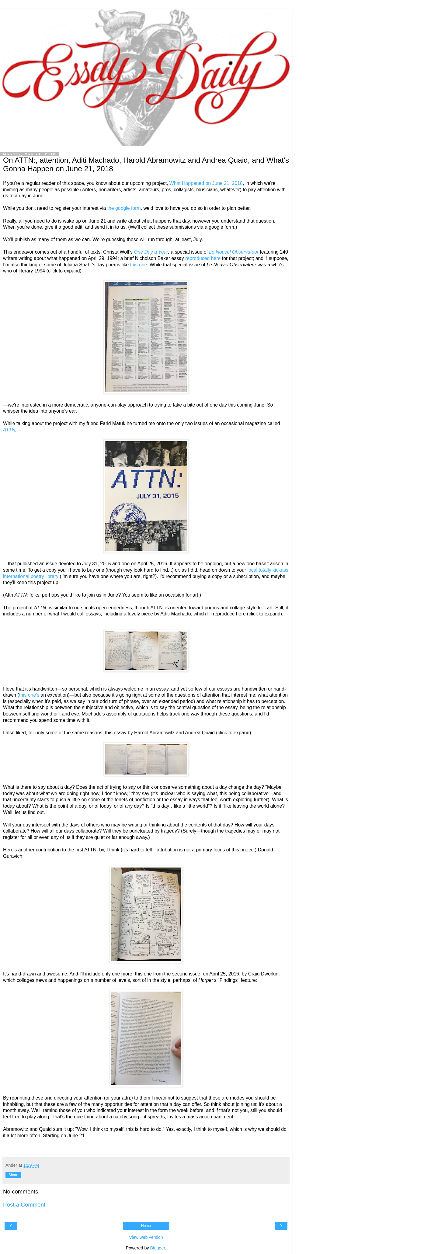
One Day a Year (151, 252)
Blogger (157, 1247)
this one (138, 264)
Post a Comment (24, 1204)
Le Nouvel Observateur (234, 252)
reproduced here (203, 258)
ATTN (9, 429)
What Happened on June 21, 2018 (206, 183)
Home (146, 1226)
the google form (124, 208)
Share (13, 1175)
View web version (146, 1237)
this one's (29, 695)
